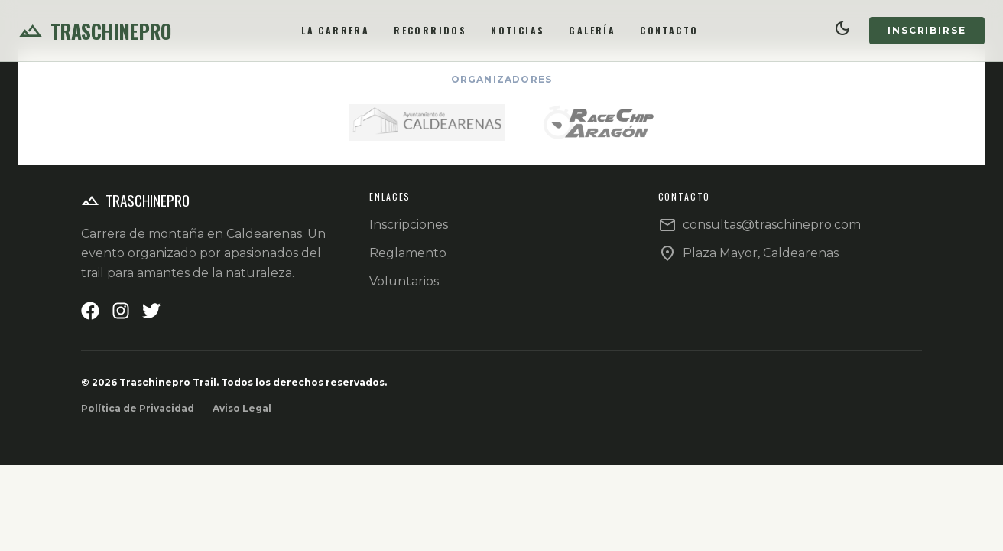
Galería (592, 30)
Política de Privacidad (137, 408)
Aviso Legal (242, 408)
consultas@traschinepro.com (772, 224)
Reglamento (407, 253)
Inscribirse (927, 30)
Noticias (517, 30)
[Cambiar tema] (843, 30)
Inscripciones (408, 224)
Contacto (669, 30)
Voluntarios (404, 281)
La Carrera (335, 30)
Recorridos (430, 30)
